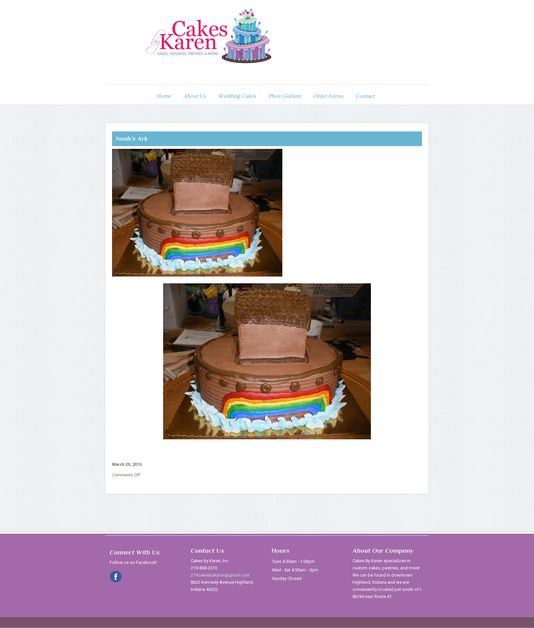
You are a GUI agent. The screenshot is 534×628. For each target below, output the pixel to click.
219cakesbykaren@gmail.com (220, 573)
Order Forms (328, 95)
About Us (194, 95)
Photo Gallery (284, 95)
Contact (365, 95)
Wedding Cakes (237, 95)
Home (163, 95)
